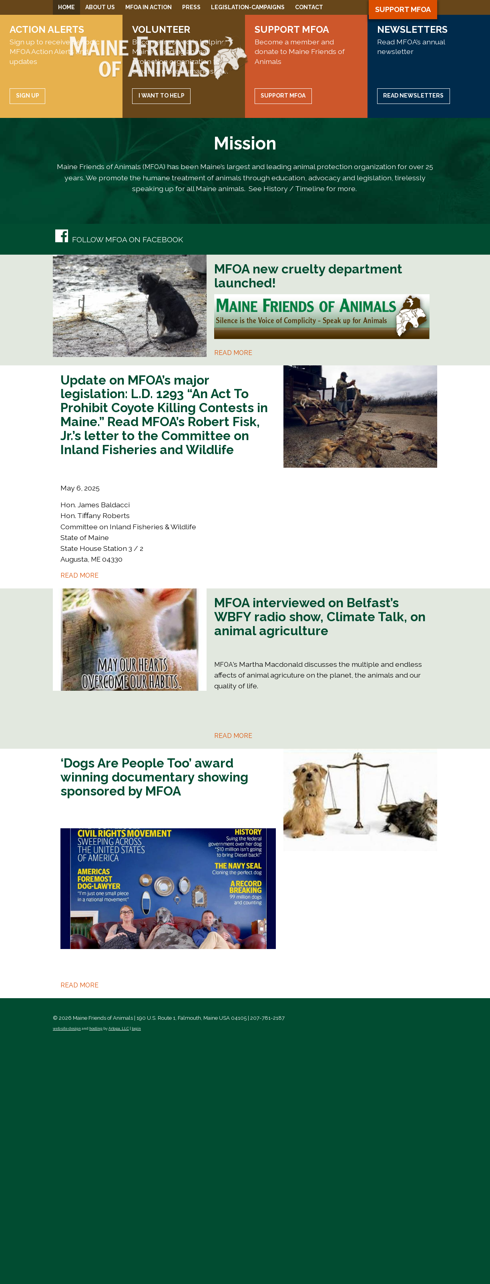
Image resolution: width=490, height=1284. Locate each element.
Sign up (27, 334)
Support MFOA (403, 9)
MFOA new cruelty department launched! (308, 514)
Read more (233, 590)
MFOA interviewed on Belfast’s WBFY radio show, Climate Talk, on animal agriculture (320, 854)
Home (66, 7)
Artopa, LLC (118, 1267)
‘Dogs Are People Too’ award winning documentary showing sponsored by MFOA (154, 1015)
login (136, 1267)
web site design (67, 1267)
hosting (95, 1267)
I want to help (162, 334)
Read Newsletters (413, 334)
